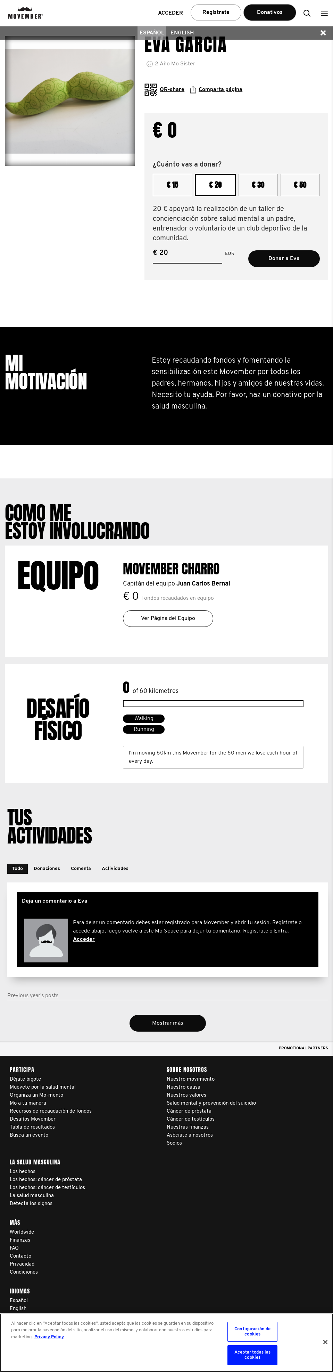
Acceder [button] (170, 13)
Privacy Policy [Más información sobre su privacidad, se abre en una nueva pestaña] (49, 1337)
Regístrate (216, 12)
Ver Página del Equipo (168, 618)
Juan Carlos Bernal (203, 584)
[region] (166, 1342)
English (182, 33)
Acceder (84, 939)
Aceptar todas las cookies (252, 1355)
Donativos (270, 12)
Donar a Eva (284, 258)
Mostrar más (167, 1023)
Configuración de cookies (252, 1332)
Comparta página (216, 90)
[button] (324, 13)
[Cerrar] (325, 1342)
